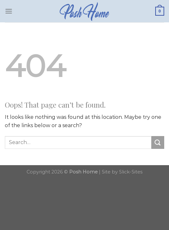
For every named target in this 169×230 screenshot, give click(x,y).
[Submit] (157, 142)
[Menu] (8, 11)
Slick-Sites (130, 172)
